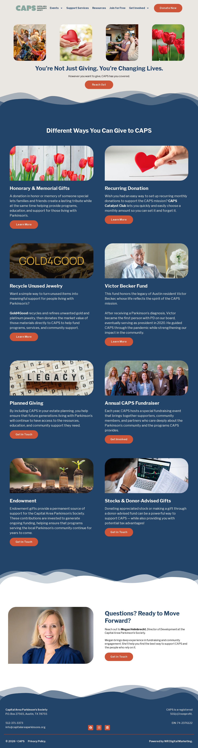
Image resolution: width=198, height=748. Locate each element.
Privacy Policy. (37, 741)
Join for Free (117, 8)
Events (56, 8)
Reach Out (99, 84)
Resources (99, 8)
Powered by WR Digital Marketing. (170, 741)
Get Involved (139, 8)
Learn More (24, 224)
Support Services (77, 8)
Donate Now (168, 8)
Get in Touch (24, 434)
